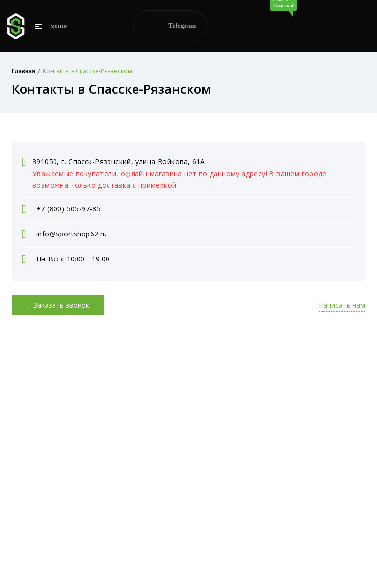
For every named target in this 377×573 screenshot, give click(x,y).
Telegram (170, 26)
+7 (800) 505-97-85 (68, 208)
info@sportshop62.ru (71, 233)
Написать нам (342, 305)
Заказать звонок (58, 305)
